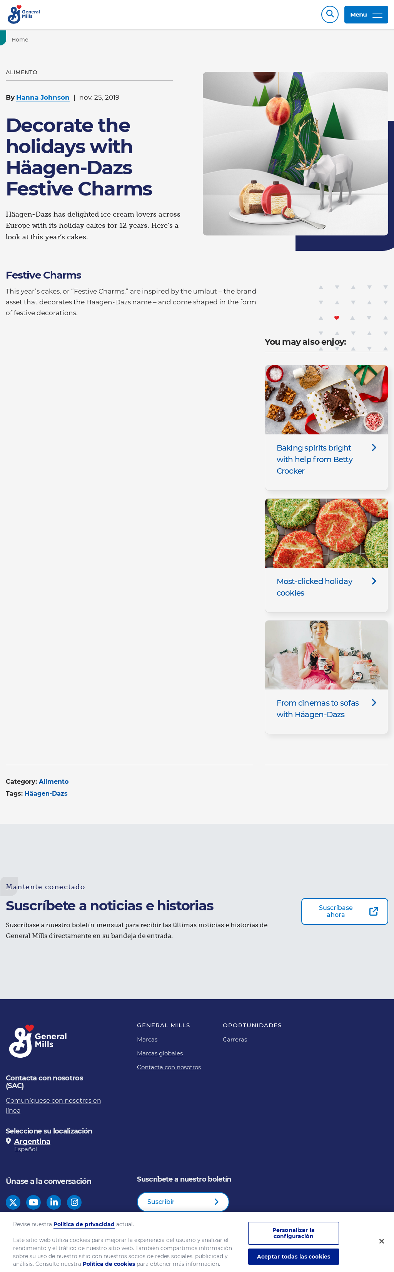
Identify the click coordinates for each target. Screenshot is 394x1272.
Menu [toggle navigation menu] (366, 14)
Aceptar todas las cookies (293, 1259)
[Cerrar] (381, 1244)
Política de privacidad (84, 1227)
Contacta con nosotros (169, 1067)
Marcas (147, 1039)
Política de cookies (109, 1267)
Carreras (235, 1039)
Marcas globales (160, 1053)
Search (330, 14)
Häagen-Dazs (46, 793)
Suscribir (161, 1201)
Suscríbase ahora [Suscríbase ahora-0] (336, 911)
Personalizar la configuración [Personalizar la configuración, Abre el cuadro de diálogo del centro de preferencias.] (293, 1236)
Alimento (53, 781)
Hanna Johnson (43, 97)
